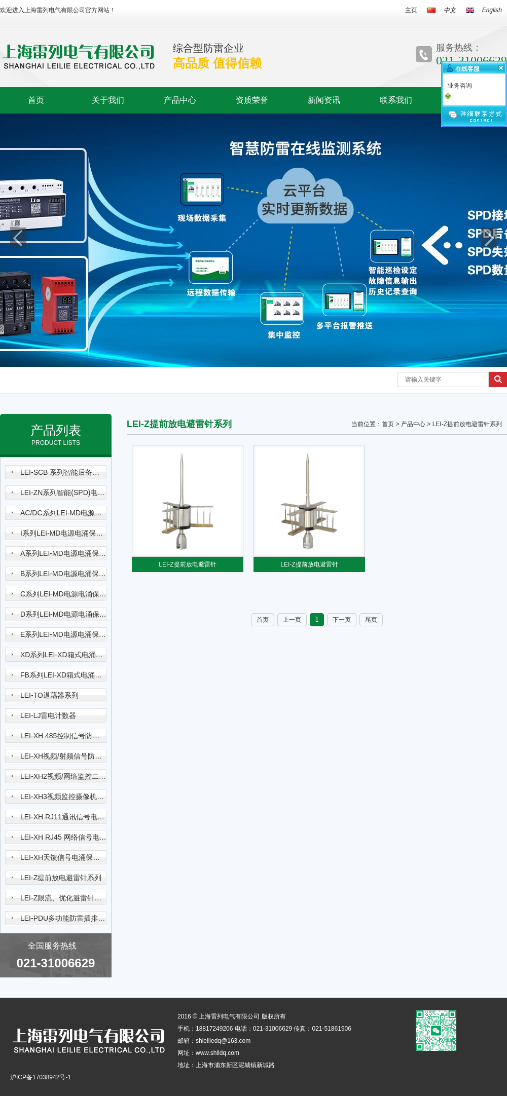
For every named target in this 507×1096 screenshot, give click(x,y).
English (492, 10)
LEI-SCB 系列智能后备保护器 (63, 472)
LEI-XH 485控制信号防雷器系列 (63, 736)
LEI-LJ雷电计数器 (48, 715)
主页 (411, 10)
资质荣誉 (252, 100)
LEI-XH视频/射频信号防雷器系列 (63, 756)
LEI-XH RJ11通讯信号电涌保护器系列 (63, 817)
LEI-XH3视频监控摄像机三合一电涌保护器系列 (63, 796)
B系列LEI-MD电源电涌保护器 (63, 574)
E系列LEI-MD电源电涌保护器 (63, 634)
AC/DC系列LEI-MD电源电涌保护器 (63, 513)
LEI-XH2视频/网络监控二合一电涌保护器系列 (63, 776)
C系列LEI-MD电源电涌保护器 (63, 594)
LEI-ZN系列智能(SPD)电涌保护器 (63, 492)
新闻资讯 (324, 100)
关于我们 (108, 100)
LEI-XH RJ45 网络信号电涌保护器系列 (63, 837)
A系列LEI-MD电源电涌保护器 (63, 553)
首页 (36, 100)
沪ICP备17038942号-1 (40, 1077)
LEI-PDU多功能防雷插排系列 (63, 918)
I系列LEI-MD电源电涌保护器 (63, 533)
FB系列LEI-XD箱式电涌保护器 (63, 675)
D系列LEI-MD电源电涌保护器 (63, 614)
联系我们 (396, 100)
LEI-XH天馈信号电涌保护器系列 (63, 857)
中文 (450, 10)
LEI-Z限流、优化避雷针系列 (63, 898)
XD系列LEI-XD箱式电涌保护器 (63, 655)
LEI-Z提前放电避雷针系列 (60, 878)
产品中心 (180, 100)
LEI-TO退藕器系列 (49, 695)
